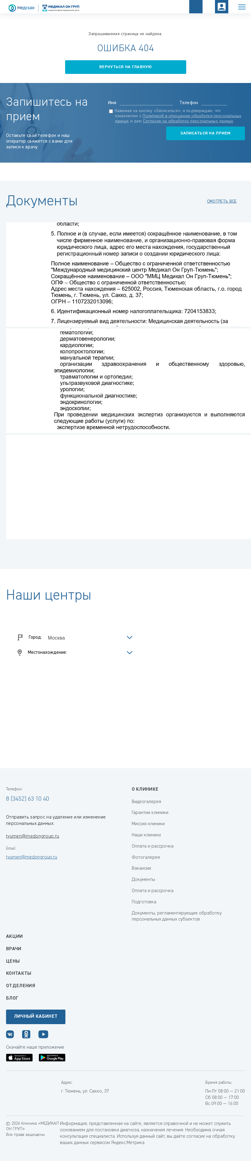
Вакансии (141, 868)
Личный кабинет (36, 1016)
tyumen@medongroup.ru (32, 836)
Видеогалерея (146, 801)
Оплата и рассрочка (152, 846)
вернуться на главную (125, 67)
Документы (143, 879)
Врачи (13, 949)
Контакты (18, 973)
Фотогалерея (146, 857)
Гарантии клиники (150, 812)
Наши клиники (146, 835)
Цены (13, 961)
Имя (112, 103)
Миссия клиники (148, 824)
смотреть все (221, 201)
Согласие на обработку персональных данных (188, 121)
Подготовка (144, 902)
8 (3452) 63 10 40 (27, 799)
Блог (12, 998)
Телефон (188, 103)
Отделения (20, 986)
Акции (14, 936)
